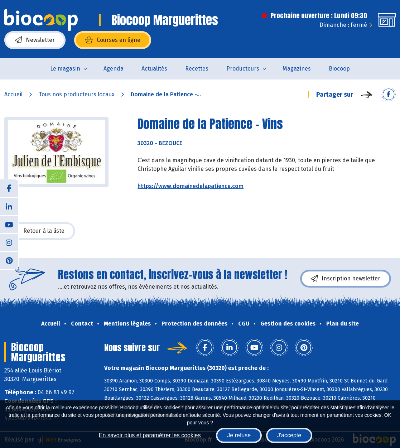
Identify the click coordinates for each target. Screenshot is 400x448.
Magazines (297, 68)
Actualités (154, 68)
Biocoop (339, 68)
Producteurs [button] (242, 68)
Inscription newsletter (345, 278)
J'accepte (289, 435)
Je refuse (239, 435)
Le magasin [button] (65, 68)
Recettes (196, 68)
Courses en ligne (112, 40)
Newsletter (35, 40)
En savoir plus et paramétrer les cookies (150, 435)
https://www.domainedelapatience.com (191, 186)
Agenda (113, 68)
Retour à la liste (39, 231)
